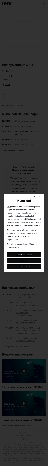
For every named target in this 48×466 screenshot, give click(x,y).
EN (34, 197)
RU (40, 197)
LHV (9, 206)
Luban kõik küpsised (24, 255)
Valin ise (24, 261)
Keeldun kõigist (24, 267)
